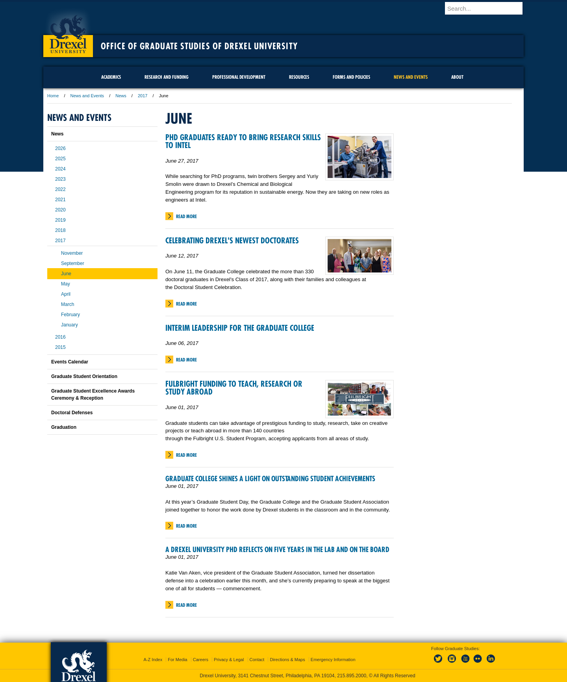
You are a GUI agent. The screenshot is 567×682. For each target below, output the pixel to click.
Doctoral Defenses (72, 412)
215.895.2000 (351, 675)
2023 (60, 179)
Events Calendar (69, 362)
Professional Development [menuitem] (238, 77)
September (72, 263)
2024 (60, 169)
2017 (142, 95)
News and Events (87, 95)
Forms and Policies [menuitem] (351, 77)
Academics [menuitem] (111, 77)
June (66, 273)
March (67, 304)
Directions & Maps (287, 659)
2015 (60, 347)
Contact (257, 659)
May (65, 284)
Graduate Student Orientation (84, 376)
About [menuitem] (457, 77)
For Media (177, 659)
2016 (60, 337)
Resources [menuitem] (299, 77)
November (72, 253)
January (69, 325)
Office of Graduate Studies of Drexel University (199, 46)
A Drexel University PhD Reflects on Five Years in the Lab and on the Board (277, 549)
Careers (200, 659)
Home (53, 95)
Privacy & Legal (229, 659)
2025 (60, 158)
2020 (60, 210)
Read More (186, 216)
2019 (60, 220)
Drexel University (68, 31)
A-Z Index (152, 659)
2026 (60, 148)
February (70, 314)
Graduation (63, 427)
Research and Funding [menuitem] (167, 77)
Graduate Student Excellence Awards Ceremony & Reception (93, 394)
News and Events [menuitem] (411, 77)
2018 (60, 230)
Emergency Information (333, 659)
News (120, 95)
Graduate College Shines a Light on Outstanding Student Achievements (270, 478)
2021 (60, 199)
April (65, 294)
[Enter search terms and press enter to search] (487, 8)
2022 (60, 189)
